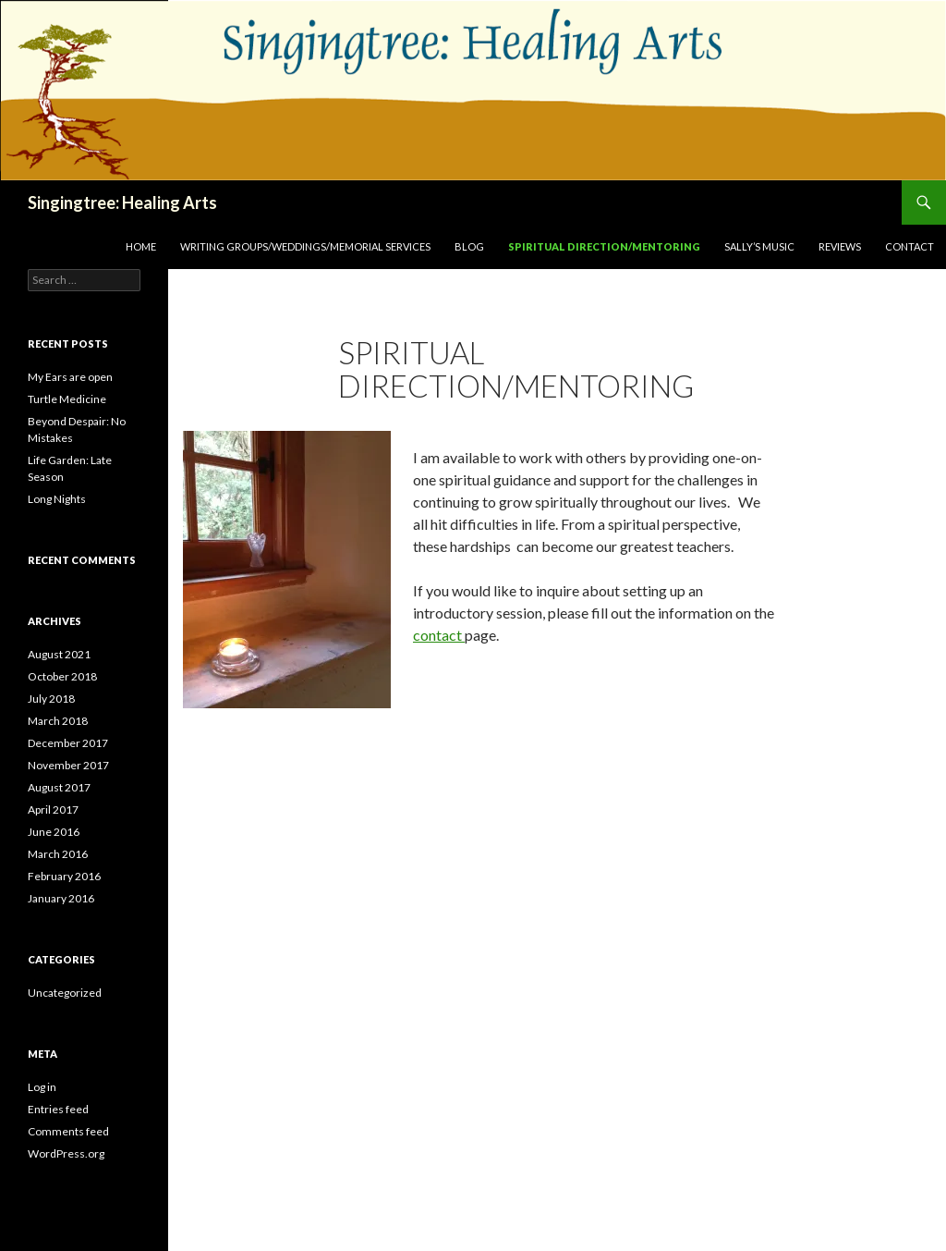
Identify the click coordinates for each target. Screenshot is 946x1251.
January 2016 (61, 898)
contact (439, 635)
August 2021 (59, 654)
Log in (42, 1087)
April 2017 (53, 809)
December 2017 (68, 743)
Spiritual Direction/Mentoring (604, 246)
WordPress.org (66, 1153)
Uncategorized (65, 993)
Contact (909, 246)
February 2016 (64, 876)
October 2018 (62, 676)
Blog (469, 246)
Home (141, 246)
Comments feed (68, 1131)
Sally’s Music (759, 246)
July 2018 (51, 698)
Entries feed (58, 1109)
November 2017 (68, 765)
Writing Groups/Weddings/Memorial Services (305, 246)
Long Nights (57, 499)
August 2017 (59, 787)
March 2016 (58, 854)
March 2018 (58, 721)
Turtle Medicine (67, 399)
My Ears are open (70, 377)
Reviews (840, 246)
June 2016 (53, 832)
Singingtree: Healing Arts (122, 202)
